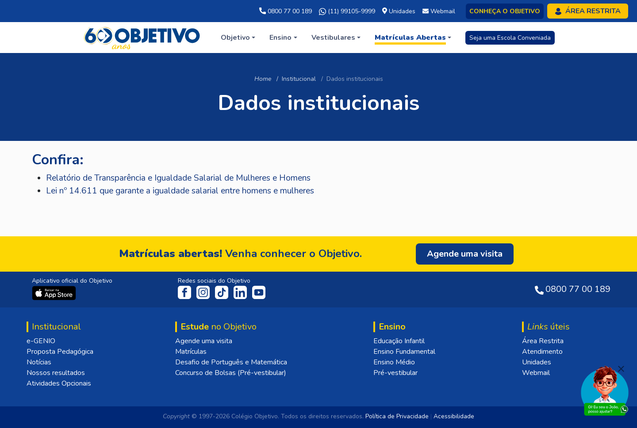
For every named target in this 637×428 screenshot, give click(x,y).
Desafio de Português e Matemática (231, 362)
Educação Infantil (399, 341)
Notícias (39, 362)
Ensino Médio (394, 362)
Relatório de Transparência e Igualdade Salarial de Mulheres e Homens (178, 178)
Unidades (536, 362)
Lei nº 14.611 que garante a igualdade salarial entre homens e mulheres (180, 191)
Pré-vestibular (395, 373)
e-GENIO (41, 341)
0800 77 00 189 (285, 11)
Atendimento (542, 351)
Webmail (536, 373)
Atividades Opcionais (59, 383)
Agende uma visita (203, 341)
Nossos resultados (56, 373)
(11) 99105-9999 (347, 11)
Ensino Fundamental (404, 351)
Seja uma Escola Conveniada (510, 38)
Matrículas (191, 351)
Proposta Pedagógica (60, 351)
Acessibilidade (454, 416)
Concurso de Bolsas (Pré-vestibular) (230, 373)
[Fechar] (621, 368)
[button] (238, 37)
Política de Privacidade (397, 416)
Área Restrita (543, 341)
